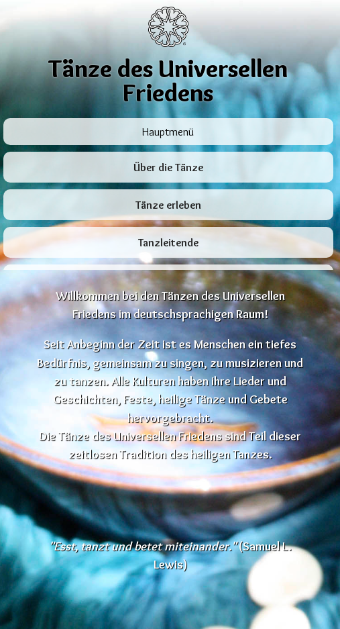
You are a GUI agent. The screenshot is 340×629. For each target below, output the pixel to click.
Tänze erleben (168, 205)
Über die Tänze (168, 167)
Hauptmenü (168, 131)
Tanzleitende (168, 242)
